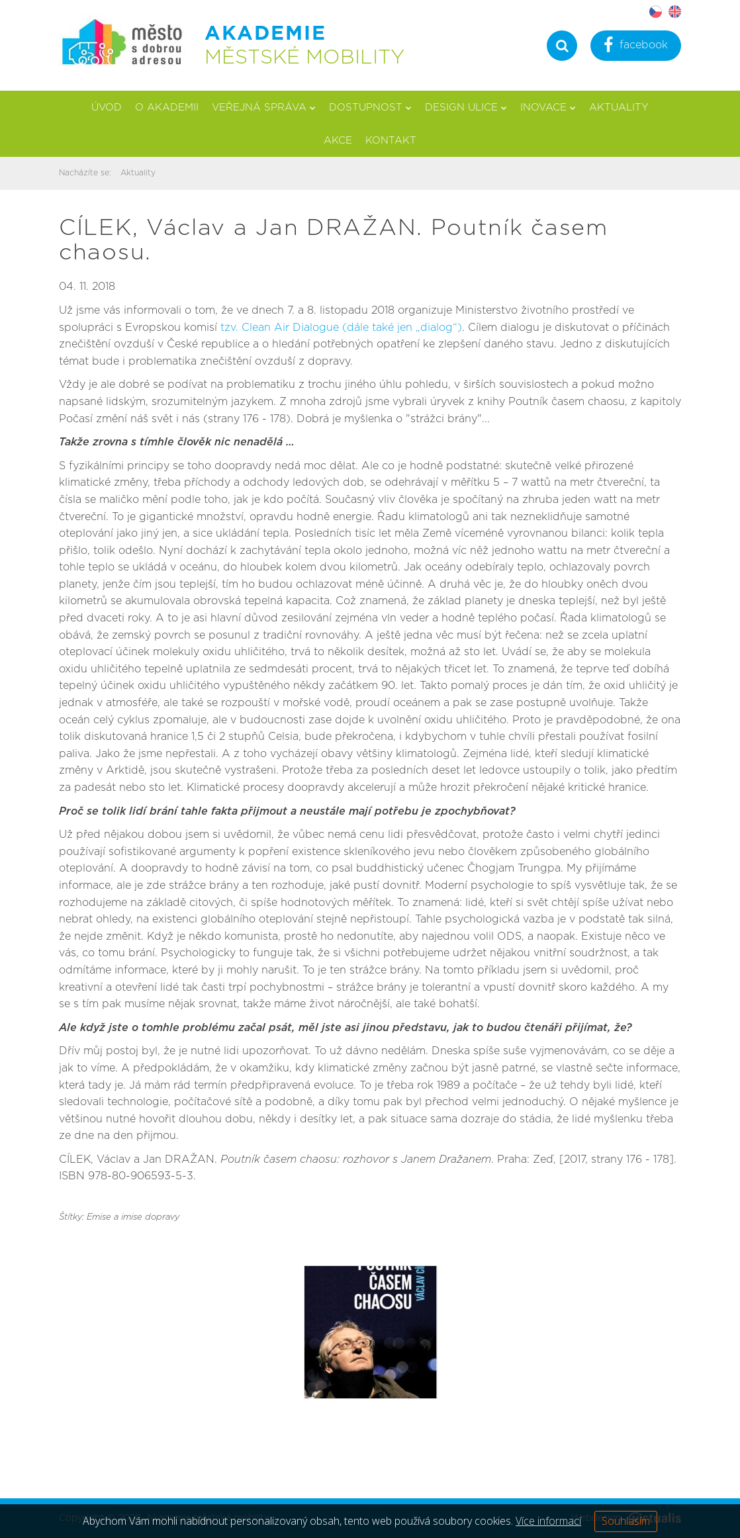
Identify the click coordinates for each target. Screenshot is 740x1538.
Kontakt (390, 141)
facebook (636, 46)
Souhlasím (626, 1521)
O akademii (167, 108)
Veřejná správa (264, 108)
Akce (338, 141)
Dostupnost (370, 108)
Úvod (106, 108)
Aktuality (619, 108)
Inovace (548, 108)
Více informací (548, 1521)
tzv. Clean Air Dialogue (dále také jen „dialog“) (341, 327)
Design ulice (466, 108)
